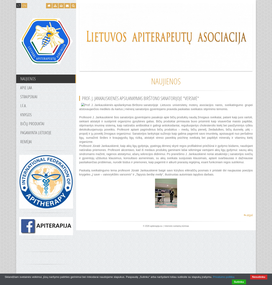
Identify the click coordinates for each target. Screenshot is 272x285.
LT (18, 5)
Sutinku (239, 281)
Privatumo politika (223, 276)
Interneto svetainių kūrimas (177, 226)
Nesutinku (258, 276)
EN (24, 5)
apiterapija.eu (156, 226)
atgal (248, 215)
